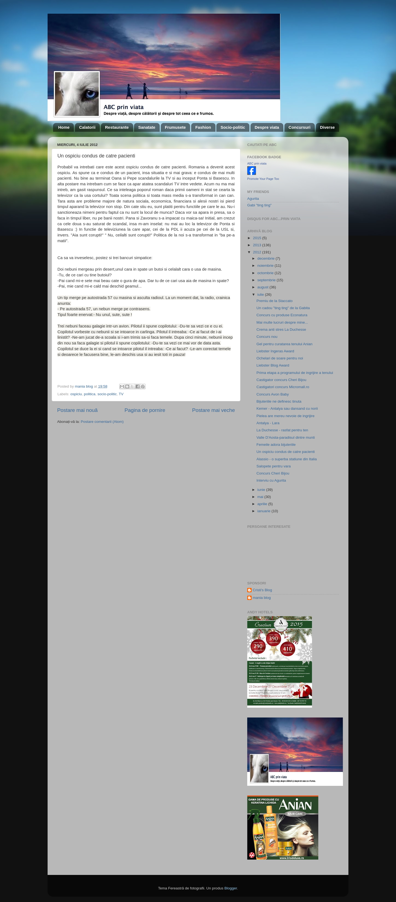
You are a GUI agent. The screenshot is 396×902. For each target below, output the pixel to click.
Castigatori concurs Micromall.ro (283, 387)
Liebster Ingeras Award (275, 351)
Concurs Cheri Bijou (273, 473)
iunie (261, 490)
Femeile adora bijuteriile (276, 445)
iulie (261, 294)
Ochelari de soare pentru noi (280, 358)
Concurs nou (267, 337)
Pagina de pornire (144, 410)
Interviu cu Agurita (271, 480)
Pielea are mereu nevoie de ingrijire (286, 416)
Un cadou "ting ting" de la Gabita (283, 308)
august (263, 287)
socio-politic (107, 394)
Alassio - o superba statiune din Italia (287, 459)
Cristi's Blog (262, 590)
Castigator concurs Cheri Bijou (281, 380)
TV (121, 394)
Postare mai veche (213, 410)
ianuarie (264, 511)
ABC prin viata (256, 163)
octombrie (266, 273)
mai (260, 497)
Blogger (230, 888)
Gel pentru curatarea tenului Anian (285, 344)
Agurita (253, 199)
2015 (257, 238)
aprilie (262, 504)
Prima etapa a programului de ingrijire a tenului (295, 373)
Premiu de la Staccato (275, 301)
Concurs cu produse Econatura (282, 315)
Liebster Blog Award (273, 365)
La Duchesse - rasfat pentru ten (282, 430)
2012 (257, 252)
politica (89, 394)
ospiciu (76, 394)
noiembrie (266, 265)
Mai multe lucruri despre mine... (282, 322)
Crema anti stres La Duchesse (281, 329)
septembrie (267, 280)
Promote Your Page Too (263, 178)
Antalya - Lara (268, 423)
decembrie (266, 258)
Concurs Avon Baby (273, 394)
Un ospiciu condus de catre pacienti (286, 452)
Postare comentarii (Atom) (102, 422)
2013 (257, 245)
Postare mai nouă (77, 410)
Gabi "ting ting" (259, 205)
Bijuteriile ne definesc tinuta (279, 401)
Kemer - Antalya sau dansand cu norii (287, 408)
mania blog (262, 598)
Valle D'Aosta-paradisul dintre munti (286, 437)
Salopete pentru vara (274, 466)
